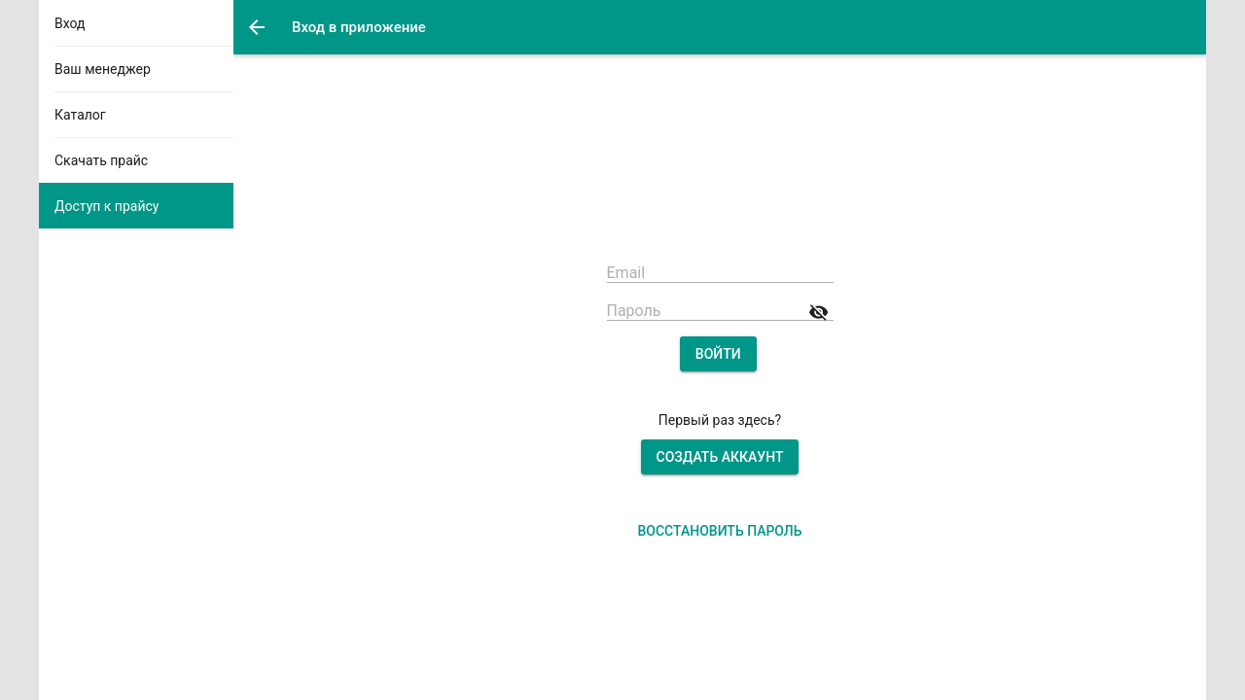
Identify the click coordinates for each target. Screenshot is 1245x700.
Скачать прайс (101, 160)
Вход (69, 23)
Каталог (80, 114)
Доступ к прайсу (106, 206)
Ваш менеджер (102, 69)
